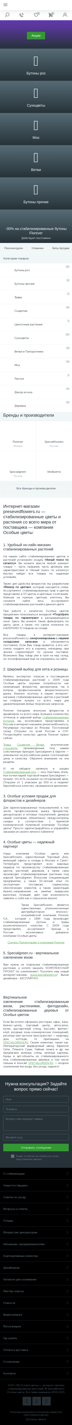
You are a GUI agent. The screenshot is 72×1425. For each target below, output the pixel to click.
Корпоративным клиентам (36, 1256)
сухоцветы (10, 748)
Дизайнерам (36, 1267)
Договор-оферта (36, 1419)
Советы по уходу (36, 1197)
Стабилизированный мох (19, 772)
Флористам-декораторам (36, 1232)
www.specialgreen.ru (43, 975)
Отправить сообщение (36, 1147)
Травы (7, 744)
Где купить (36, 1338)
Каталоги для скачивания (36, 1279)
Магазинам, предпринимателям (36, 1244)
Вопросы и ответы (36, 1209)
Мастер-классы (36, 1291)
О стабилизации (36, 1173)
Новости (36, 1303)
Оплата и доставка (36, 1350)
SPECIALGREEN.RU (15, 1042)
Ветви (40, 744)
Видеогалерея (36, 1314)
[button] (36, 35)
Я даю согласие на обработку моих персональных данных (37, 1158)
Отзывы (36, 1220)
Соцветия (23, 744)
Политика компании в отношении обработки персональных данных (36, 1413)
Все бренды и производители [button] (36, 488)
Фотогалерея (36, 1326)
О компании (36, 1361)
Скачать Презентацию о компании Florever (36, 942)
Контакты (36, 1373)
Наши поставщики (36, 1185)
